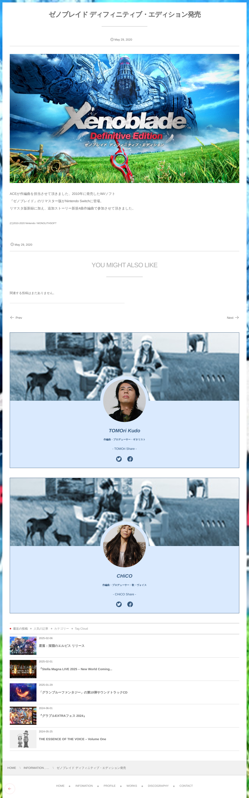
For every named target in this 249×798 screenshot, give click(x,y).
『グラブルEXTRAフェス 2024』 (63, 716)
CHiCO (124, 576)
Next (233, 318)
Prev (16, 318)
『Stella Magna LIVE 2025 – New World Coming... (75, 669)
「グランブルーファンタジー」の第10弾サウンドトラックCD (83, 692)
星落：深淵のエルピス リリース (62, 646)
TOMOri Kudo (124, 431)
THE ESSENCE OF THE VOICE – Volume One (72, 739)
